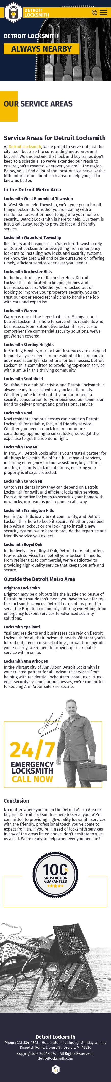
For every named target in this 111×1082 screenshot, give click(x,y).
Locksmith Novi (18, 413)
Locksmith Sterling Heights (29, 344)
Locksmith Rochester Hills (28, 271)
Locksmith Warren (20, 310)
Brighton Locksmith (22, 588)
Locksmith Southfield (23, 378)
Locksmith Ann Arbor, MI (26, 661)
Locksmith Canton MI (23, 481)
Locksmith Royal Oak (23, 544)
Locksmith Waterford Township (32, 237)
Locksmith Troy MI (20, 447)
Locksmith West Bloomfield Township (38, 198)
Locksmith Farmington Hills (29, 510)
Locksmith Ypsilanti (22, 627)
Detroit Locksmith (25, 146)
